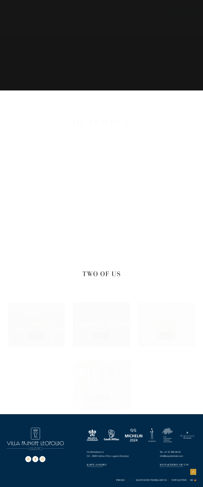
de (191, 480)
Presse (120, 480)
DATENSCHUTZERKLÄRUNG (151, 480)
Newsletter (179, 480)
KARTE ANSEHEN (97, 465)
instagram (42, 459)
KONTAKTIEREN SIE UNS (174, 465)
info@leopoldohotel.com (171, 456)
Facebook (35, 459)
